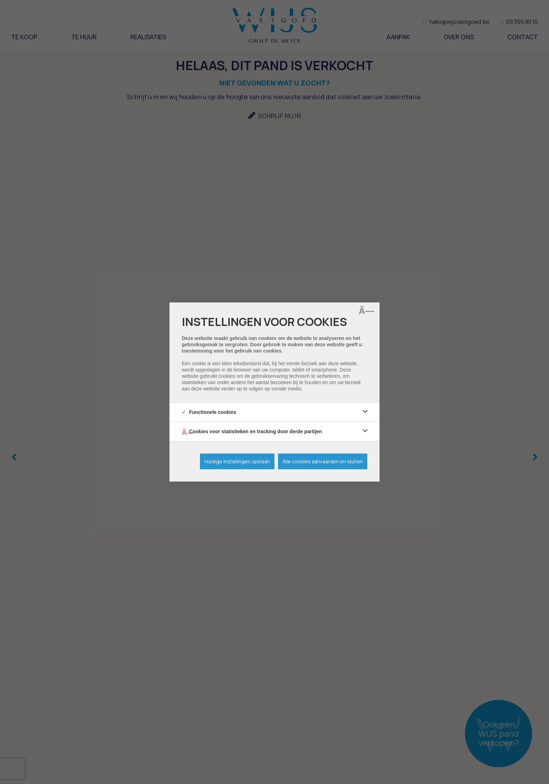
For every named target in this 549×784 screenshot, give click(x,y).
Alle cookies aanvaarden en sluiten (323, 461)
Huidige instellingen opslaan (237, 461)
